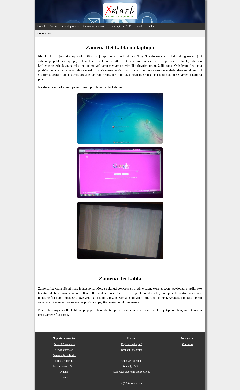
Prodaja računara (64, 360)
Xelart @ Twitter (131, 366)
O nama (64, 371)
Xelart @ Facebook (131, 360)
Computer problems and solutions (131, 371)
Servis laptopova (70, 26)
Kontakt (139, 26)
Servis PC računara (47, 26)
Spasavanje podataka (93, 26)
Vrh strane (187, 344)
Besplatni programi (131, 349)
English (151, 26)
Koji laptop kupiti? (131, 344)
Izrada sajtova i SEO (120, 26)
